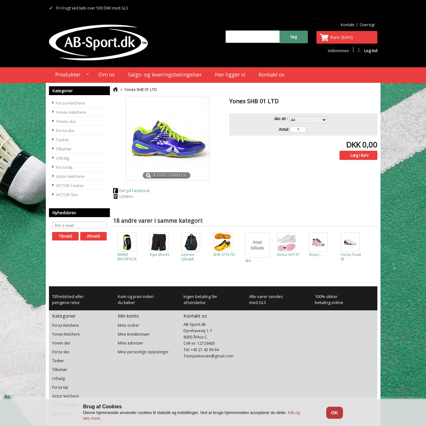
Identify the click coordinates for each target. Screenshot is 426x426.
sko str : (281, 119)
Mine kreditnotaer (134, 334)
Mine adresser (130, 343)
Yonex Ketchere (71, 112)
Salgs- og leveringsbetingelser (165, 74)
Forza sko (65, 130)
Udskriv (126, 196)
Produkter (69, 75)
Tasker (62, 140)
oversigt (367, 24)
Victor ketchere (70, 176)
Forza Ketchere (70, 103)
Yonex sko (66, 121)
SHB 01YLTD (224, 254)
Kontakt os (272, 74)
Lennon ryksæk (188, 257)
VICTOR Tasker (70, 185)
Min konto (128, 316)
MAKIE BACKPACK (127, 257)
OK (334, 412)
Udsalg (62, 158)
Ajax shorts (159, 254)
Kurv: (341, 37)
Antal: (284, 129)
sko (248, 260)
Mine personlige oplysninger (143, 352)
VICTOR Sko (67, 195)
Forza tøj (64, 167)
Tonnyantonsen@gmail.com (208, 356)
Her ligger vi (230, 74)
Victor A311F (288, 254)
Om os (107, 74)
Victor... (315, 254)
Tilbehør (64, 149)
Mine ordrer (128, 325)
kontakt (347, 24)
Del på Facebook (134, 190)
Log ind (367, 50)
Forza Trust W (351, 257)
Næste (370, 245)
